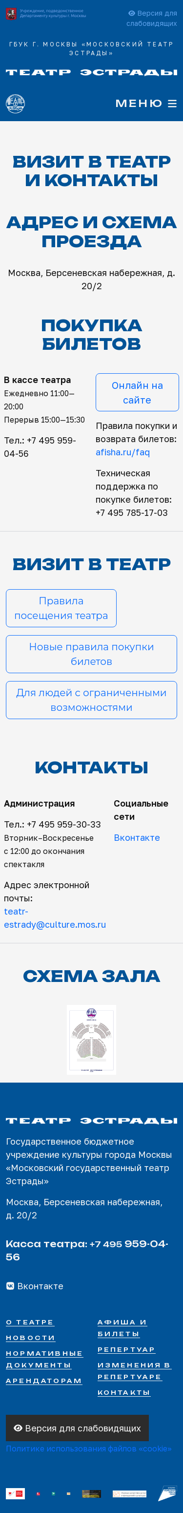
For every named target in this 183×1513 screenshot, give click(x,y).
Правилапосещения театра (61, 608)
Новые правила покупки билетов (91, 654)
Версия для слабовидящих (77, 1428)
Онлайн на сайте (137, 392)
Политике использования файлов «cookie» (89, 1448)
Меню (146, 103)
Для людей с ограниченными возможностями (91, 700)
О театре (30, 1322)
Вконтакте (137, 837)
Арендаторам (44, 1381)
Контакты (124, 1392)
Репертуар (127, 1349)
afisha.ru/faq (123, 452)
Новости (31, 1338)
